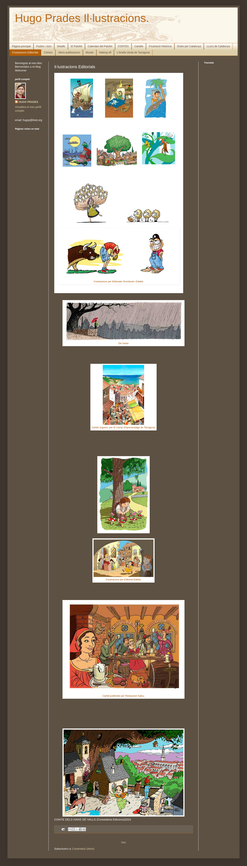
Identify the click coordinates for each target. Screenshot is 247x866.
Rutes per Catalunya (189, 46)
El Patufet (76, 46)
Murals (90, 52)
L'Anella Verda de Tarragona (133, 52)
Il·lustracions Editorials (25, 52)
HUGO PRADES (28, 101)
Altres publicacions (69, 52)
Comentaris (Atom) (83, 848)
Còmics (48, 52)
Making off (105, 52)
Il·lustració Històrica (160, 46)
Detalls (61, 46)
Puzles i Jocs (44, 46)
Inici (123, 842)
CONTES (123, 46)
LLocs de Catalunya (218, 46)
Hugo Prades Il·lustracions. (82, 18)
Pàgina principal (21, 46)
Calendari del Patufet (100, 46)
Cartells (138, 46)
